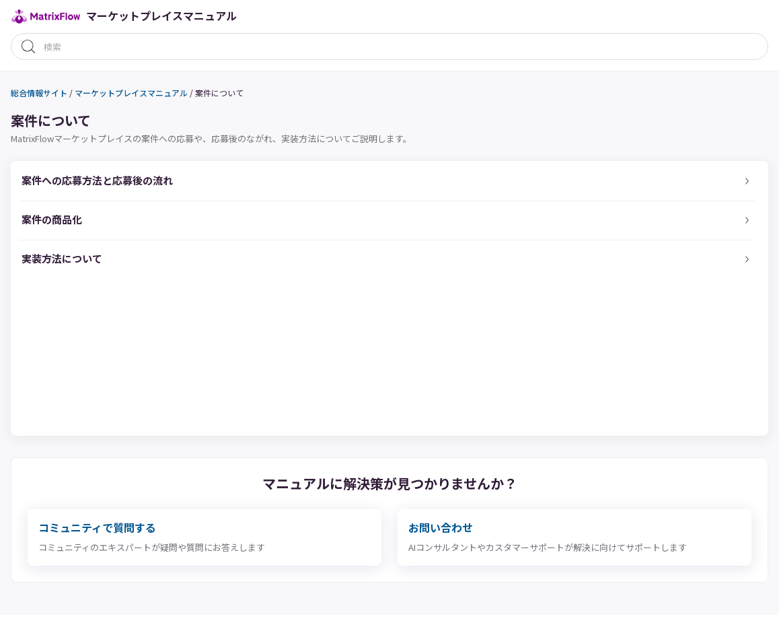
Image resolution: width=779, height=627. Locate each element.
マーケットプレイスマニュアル (131, 92)
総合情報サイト (39, 92)
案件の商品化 (52, 219)
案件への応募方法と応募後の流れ (97, 180)
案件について (219, 92)
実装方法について (62, 258)
